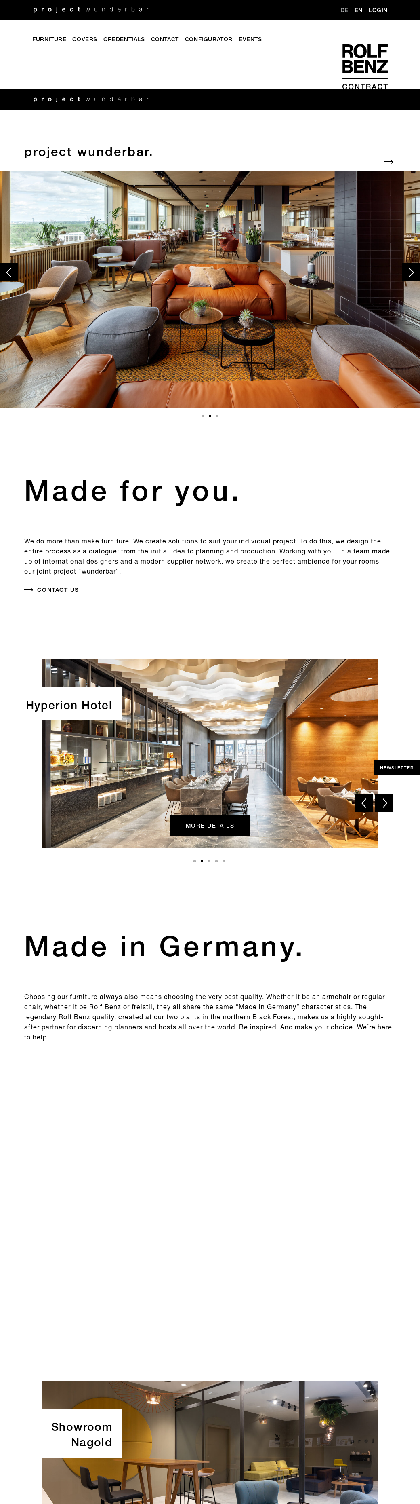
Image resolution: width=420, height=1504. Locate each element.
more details (210, 825)
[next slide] (411, 272)
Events (250, 39)
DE (344, 10)
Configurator (209, 39)
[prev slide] (9, 272)
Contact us (58, 590)
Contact (165, 39)
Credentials (124, 39)
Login (378, 10)
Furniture (49, 39)
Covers (84, 39)
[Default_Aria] (210, 152)
